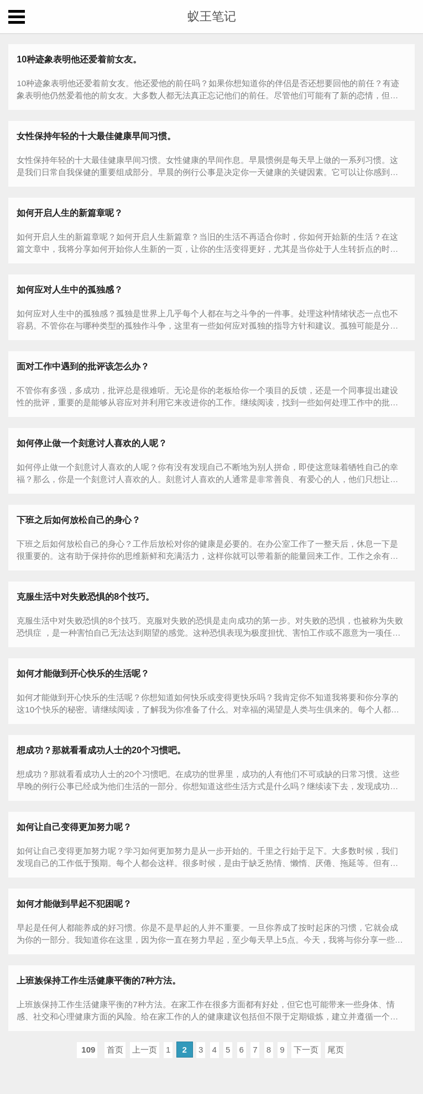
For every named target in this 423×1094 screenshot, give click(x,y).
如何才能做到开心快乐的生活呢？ (83, 673)
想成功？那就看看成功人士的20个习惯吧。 (101, 750)
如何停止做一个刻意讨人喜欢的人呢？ (92, 443)
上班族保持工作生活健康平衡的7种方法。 (99, 980)
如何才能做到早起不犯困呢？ (74, 903)
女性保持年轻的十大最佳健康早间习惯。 (96, 136)
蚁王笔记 (211, 16)
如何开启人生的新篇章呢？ (70, 213)
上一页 (144, 1049)
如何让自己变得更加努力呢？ (74, 827)
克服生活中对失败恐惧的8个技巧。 (85, 596)
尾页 (335, 1049)
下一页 (306, 1049)
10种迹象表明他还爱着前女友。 (79, 59)
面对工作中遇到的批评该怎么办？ (83, 366)
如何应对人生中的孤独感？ (70, 289)
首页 (115, 1049)
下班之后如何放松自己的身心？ (78, 520)
